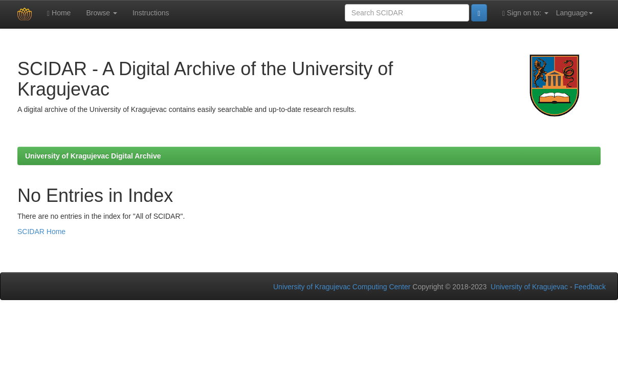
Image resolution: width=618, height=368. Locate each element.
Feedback (590, 287)
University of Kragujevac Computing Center (341, 287)
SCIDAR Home (41, 231)
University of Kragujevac (529, 287)
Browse (101, 13)
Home (59, 13)
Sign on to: (525, 13)
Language (574, 13)
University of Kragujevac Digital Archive (93, 156)
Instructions (151, 13)
